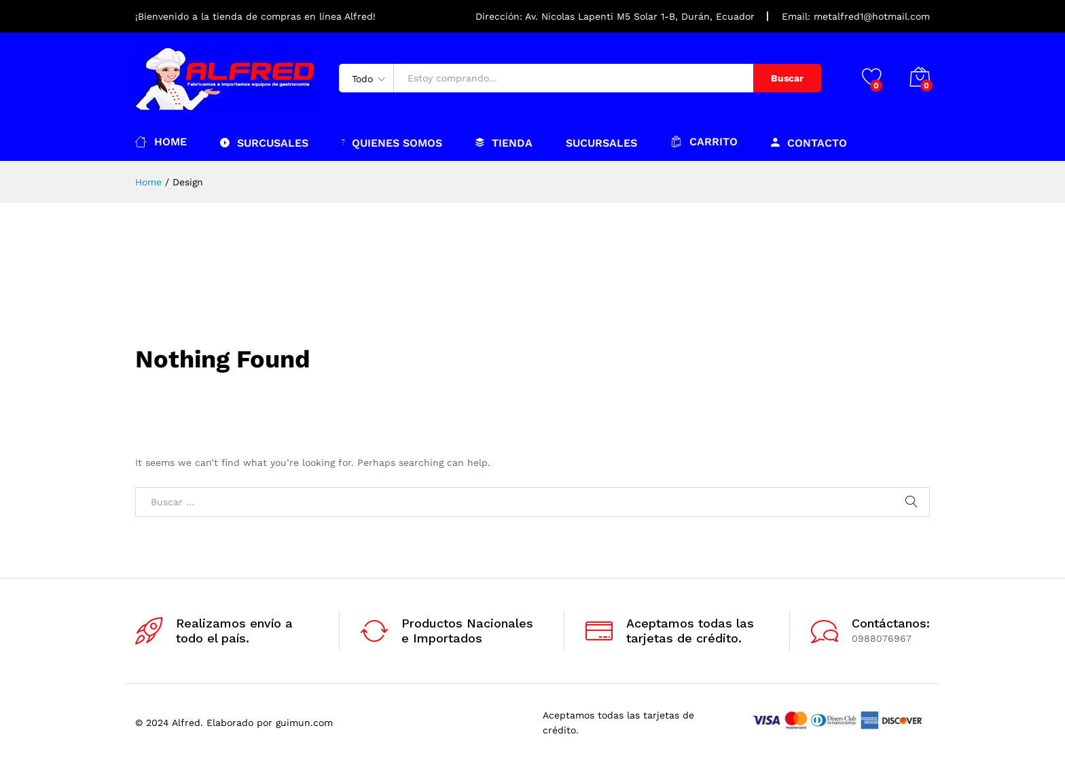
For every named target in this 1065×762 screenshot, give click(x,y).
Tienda (503, 143)
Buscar (787, 78)
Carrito (704, 141)
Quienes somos (392, 143)
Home (161, 141)
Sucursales (601, 143)
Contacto (809, 143)
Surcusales (264, 143)
